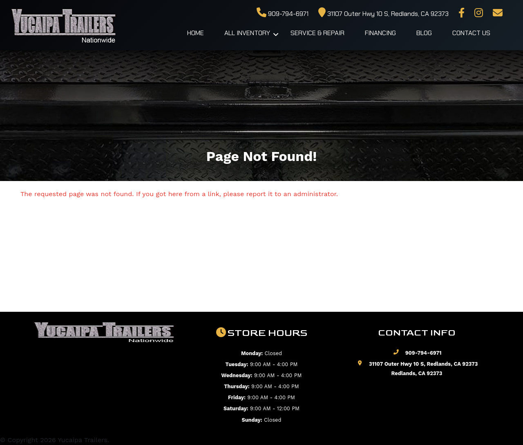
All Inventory (247, 33)
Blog (424, 33)
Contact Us (471, 33)
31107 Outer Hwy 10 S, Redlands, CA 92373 (383, 13)
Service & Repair (317, 33)
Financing (380, 33)
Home (195, 33)
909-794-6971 (282, 13)
